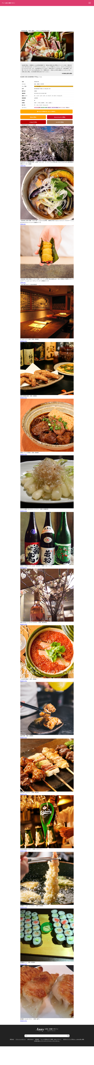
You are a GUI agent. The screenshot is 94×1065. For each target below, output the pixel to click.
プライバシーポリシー (21, 1039)
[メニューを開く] (89, 3)
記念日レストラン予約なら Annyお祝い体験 (73, 1039)
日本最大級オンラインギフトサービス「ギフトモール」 (47, 1041)
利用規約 (37, 1039)
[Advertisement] (47, 17)
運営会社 (12, 1039)
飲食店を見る (23, 341)
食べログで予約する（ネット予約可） (46, 111)
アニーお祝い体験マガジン (8, 3)
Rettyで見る (33, 117)
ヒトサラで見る (60, 122)
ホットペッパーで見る (59, 117)
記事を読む (23, 165)
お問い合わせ (30, 1039)
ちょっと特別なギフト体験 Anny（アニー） (51, 1039)
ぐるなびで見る (33, 122)
